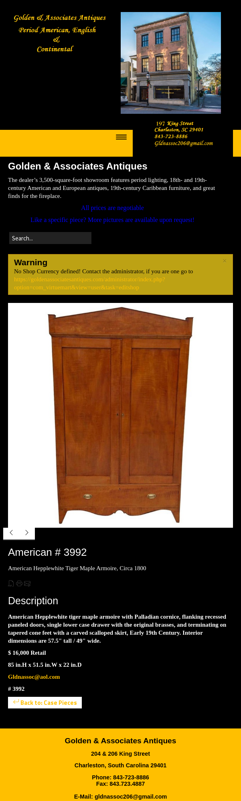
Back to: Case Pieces (45, 702)
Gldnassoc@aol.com (34, 677)
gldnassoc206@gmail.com (131, 796)
